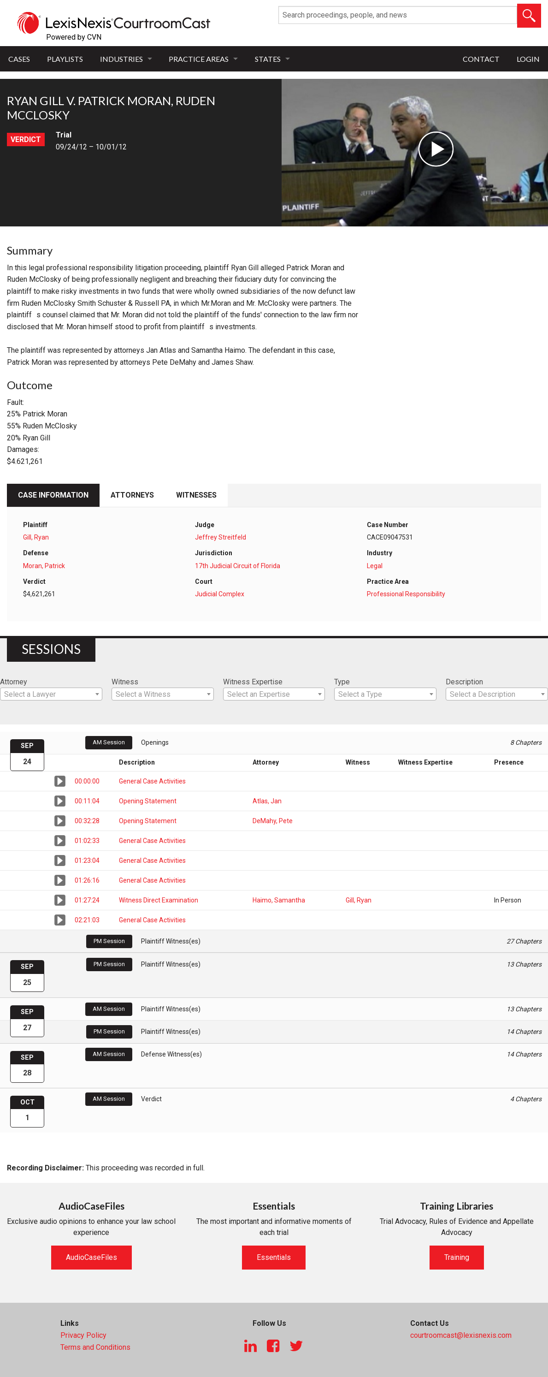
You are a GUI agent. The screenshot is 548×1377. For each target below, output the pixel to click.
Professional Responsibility (406, 594)
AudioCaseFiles (91, 1257)
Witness (125, 681)
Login (528, 58)
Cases (19, 58)
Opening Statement (148, 801)
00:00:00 (87, 781)
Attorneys (132, 495)
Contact (481, 58)
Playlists (65, 58)
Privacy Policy (83, 1335)
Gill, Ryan (36, 537)
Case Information (53, 495)
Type (342, 681)
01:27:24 (87, 900)
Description (464, 681)
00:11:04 (87, 801)
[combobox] (51, 694)
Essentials (274, 1257)
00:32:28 (87, 821)
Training (456, 1257)
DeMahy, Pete (273, 821)
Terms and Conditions (95, 1347)
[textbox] (51, 694)
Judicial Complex (219, 594)
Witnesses (196, 495)
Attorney (13, 681)
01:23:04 (87, 860)
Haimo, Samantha (279, 900)
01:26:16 (87, 880)
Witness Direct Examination (158, 900)
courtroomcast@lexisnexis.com (461, 1335)
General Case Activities (152, 781)
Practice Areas (199, 58)
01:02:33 (87, 840)
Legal (375, 566)
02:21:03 (87, 920)
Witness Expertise (253, 681)
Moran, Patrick (44, 566)
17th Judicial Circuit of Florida (237, 566)
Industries (121, 58)
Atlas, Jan (267, 801)
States (268, 58)
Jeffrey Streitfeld (220, 537)
